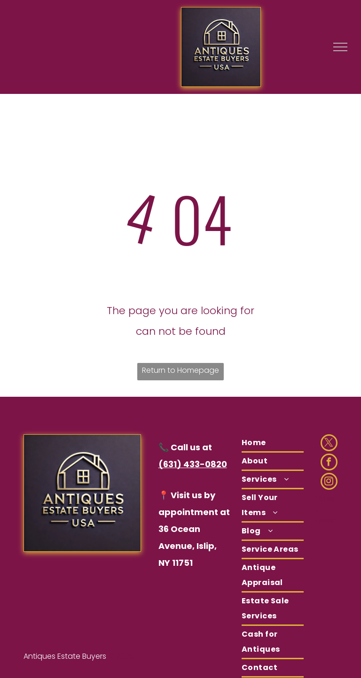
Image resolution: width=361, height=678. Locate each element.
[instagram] (329, 482)
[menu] (340, 47)
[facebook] (329, 463)
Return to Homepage (180, 370)
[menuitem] (273, 443)
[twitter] (329, 444)
